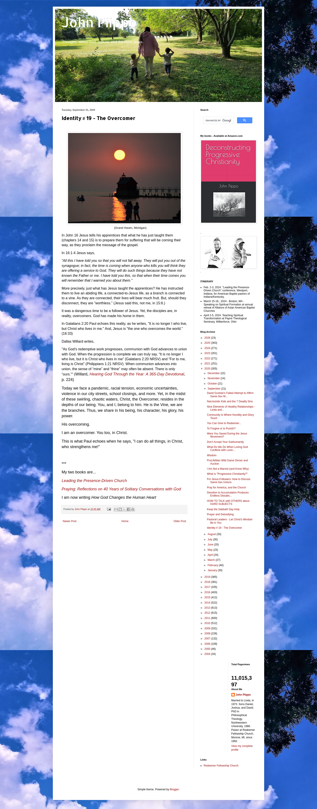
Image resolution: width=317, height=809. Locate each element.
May (210, 549)
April (211, 554)
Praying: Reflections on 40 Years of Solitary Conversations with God (121, 489)
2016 (208, 592)
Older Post (179, 521)
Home (125, 521)
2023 (208, 353)
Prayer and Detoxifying (220, 514)
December (214, 373)
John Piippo (99, 22)
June (211, 544)
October (213, 383)
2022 (208, 358)
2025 (208, 342)
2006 (208, 643)
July (210, 539)
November (214, 378)
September (214, 388)
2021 (208, 363)
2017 (208, 587)
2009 (208, 628)
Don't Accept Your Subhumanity (225, 441)
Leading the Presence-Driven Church (94, 480)
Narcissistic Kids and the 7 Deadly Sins (230, 401)
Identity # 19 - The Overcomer (224, 527)
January (213, 570)
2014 (208, 602)
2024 (208, 348)
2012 (208, 612)
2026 (208, 337)
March (212, 559)
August (212, 534)
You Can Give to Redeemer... (224, 423)
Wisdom (211, 455)
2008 (208, 633)
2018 (208, 582)
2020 (208, 368)
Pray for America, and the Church (226, 487)
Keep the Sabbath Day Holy (223, 509)
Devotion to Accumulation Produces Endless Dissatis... (228, 494)
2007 (208, 638)
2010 (208, 623)
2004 (208, 654)
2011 (208, 618)
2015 (208, 597)
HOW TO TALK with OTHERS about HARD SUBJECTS (228, 502)
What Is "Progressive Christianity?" (227, 473)
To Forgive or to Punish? (221, 428)
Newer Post (69, 521)
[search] (218, 120)
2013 (208, 607)
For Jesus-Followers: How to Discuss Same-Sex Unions (228, 481)
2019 (208, 576)
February (213, 565)
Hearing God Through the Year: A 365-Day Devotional (137, 374)
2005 (208, 648)
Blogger (174, 789)
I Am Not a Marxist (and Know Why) (228, 468)
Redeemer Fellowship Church (221, 765)
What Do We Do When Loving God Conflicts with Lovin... (227, 448)
